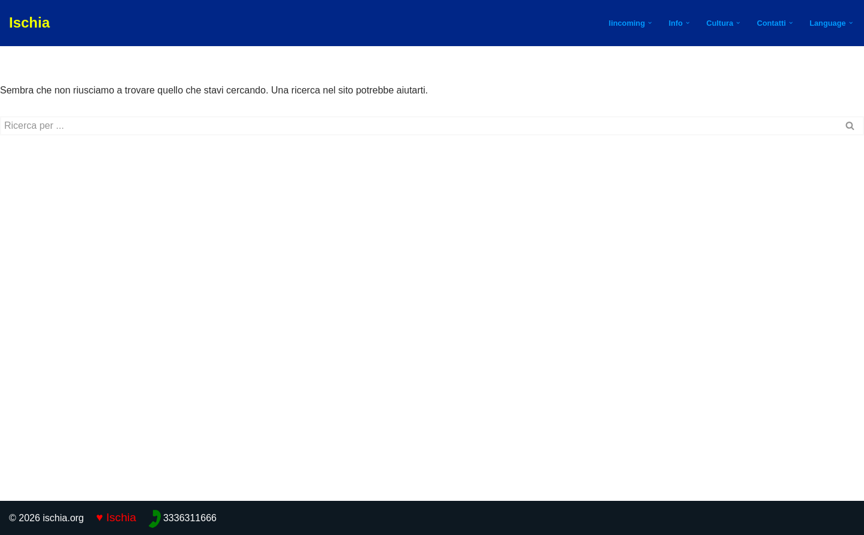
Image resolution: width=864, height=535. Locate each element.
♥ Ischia (116, 517)
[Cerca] (418, 125)
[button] (650, 23)
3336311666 (190, 518)
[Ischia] (29, 23)
